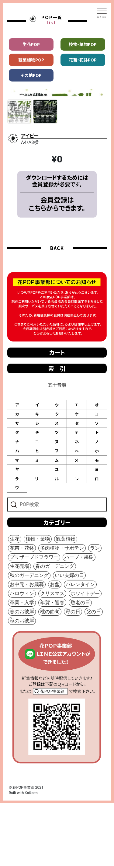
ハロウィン (22, 656)
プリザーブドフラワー (34, 620)
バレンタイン (80, 647)
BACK (57, 311)
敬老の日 (80, 665)
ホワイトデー (85, 656)
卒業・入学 (22, 665)
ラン (95, 611)
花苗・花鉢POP (83, 60)
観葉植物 (65, 602)
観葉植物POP (31, 60)
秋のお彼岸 (22, 683)
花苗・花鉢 (22, 611)
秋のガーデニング (29, 638)
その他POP (31, 75)
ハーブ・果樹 (79, 620)
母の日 (73, 674)
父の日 (93, 674)
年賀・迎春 (52, 665)
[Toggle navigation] (101, 13)
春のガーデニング (54, 629)
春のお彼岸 (22, 674)
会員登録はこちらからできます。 (57, 266)
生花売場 (19, 629)
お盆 (55, 647)
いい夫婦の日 (69, 638)
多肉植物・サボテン (62, 611)
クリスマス (52, 656)
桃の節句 (50, 674)
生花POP (31, 44)
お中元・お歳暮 (27, 647)
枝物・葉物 (38, 602)
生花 (14, 602)
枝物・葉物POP (83, 44)
